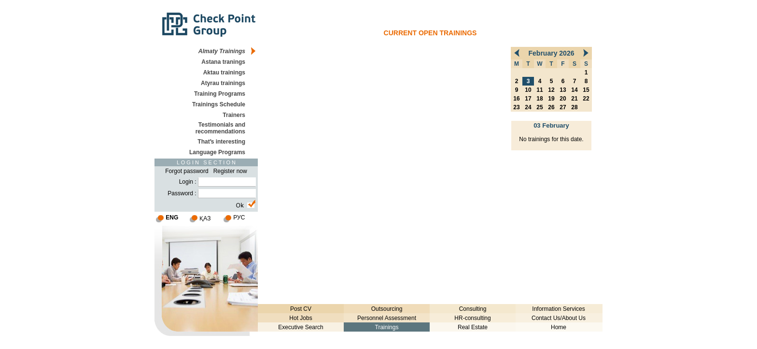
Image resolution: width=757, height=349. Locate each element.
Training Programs (219, 93)
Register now (230, 171)
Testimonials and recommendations (220, 128)
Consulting (473, 308)
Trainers (234, 115)
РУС (239, 217)
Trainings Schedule (218, 104)
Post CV (300, 308)
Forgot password (186, 171)
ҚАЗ (204, 218)
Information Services (558, 308)
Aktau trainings (224, 72)
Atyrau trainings (223, 83)
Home (558, 327)
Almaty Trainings (221, 51)
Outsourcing (387, 308)
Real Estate (473, 327)
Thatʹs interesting (221, 141)
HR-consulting (472, 318)
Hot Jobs (300, 318)
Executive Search (300, 327)
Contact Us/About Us (559, 318)
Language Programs (217, 152)
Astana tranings (223, 61)
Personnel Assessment (386, 318)
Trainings (387, 327)
